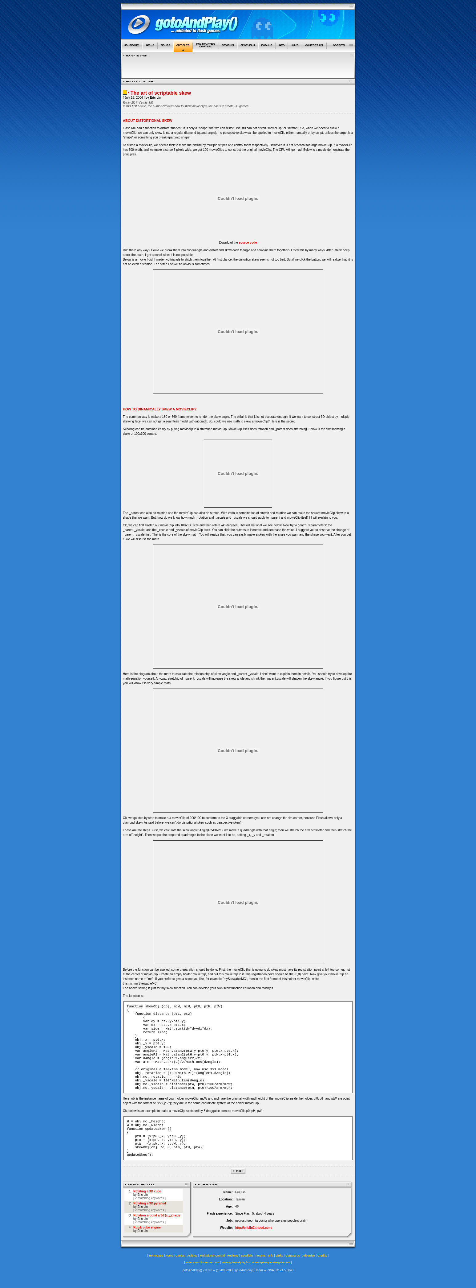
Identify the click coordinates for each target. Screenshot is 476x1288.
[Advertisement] (238, 66)
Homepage (156, 1255)
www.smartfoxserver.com (202, 1262)
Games (180, 1255)
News (169, 1255)
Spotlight (247, 1255)
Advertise (308, 1255)
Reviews (232, 1255)
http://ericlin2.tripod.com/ (253, 1227)
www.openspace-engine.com (271, 1262)
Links (279, 1255)
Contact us (292, 1255)
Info (270, 1255)
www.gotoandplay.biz (236, 1262)
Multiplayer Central (212, 1255)
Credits (322, 1255)
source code (248, 242)
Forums (261, 1255)
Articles (192, 1255)
